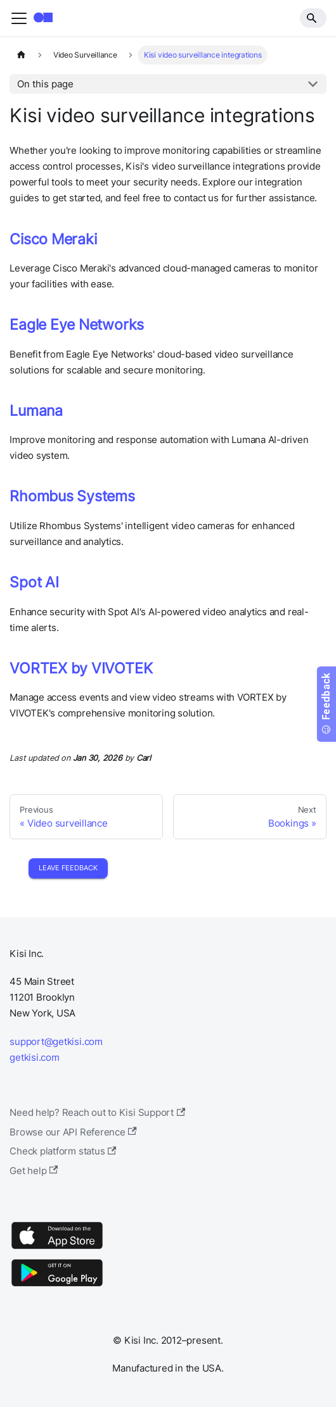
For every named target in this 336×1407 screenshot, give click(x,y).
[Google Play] (57, 1286)
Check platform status (63, 1151)
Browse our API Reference (73, 1132)
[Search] (313, 17)
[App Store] (57, 1248)
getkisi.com (34, 1057)
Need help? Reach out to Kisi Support (97, 1112)
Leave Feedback (68, 867)
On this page (45, 84)
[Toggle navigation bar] (19, 18)
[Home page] (21, 55)
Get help (34, 1171)
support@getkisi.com (56, 1041)
